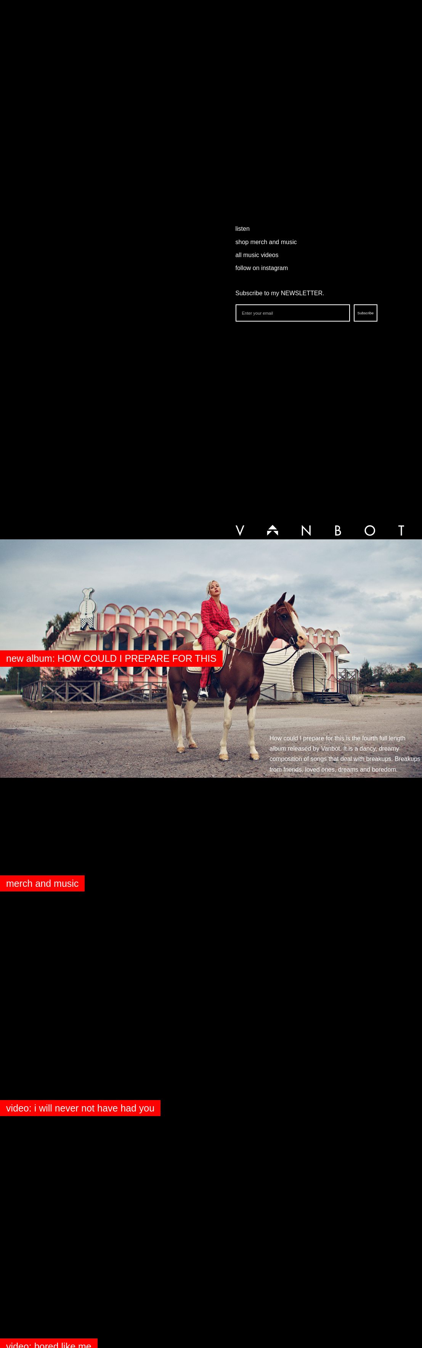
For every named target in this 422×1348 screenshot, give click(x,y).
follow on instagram (262, 268)
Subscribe (366, 313)
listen (243, 228)
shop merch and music (266, 242)
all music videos (257, 255)
